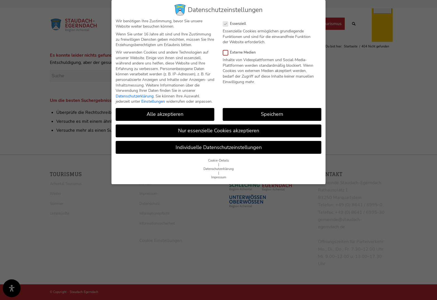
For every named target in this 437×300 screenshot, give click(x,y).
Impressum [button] (218, 177)
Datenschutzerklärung (135, 96)
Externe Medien (241, 52)
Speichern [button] (272, 114)
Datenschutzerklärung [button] (218, 169)
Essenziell (237, 23)
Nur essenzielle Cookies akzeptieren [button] (218, 130)
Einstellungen (153, 101)
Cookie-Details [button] (218, 161)
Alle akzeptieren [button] (165, 114)
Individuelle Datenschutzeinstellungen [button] (219, 147)
